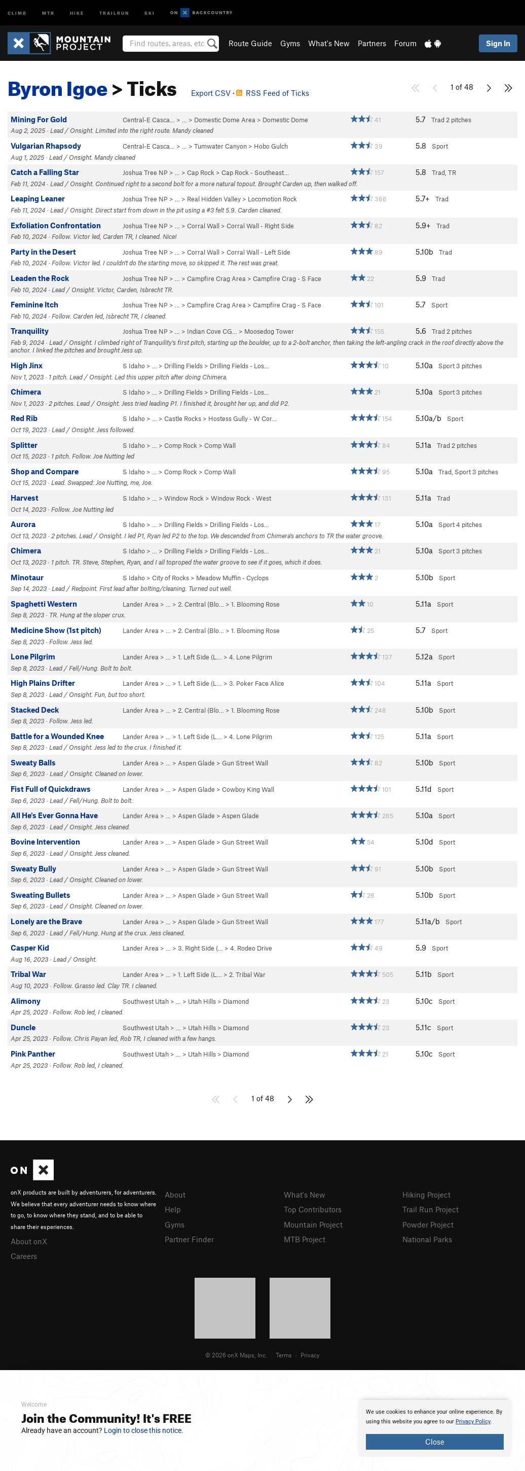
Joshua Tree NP (145, 172)
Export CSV (211, 92)
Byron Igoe (58, 84)
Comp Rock (180, 445)
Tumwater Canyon (220, 146)
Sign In (498, 43)
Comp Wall (220, 445)
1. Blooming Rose (255, 604)
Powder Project (428, 1224)
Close (434, 1441)
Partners (372, 43)
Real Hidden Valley (214, 199)
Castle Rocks (182, 418)
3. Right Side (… (200, 948)
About (175, 1194)
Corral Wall (203, 226)
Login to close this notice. (143, 1430)
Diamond (236, 1001)
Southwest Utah (146, 1001)
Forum (405, 43)
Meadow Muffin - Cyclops (232, 578)
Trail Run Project (430, 1209)
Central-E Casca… (149, 120)
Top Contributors (313, 1209)
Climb (17, 12)
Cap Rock (200, 172)
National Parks (427, 1239)
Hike (77, 12)
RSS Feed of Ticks (272, 92)
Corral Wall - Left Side (258, 252)
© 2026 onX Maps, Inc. (236, 1354)
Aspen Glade (196, 763)
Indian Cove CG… (212, 331)
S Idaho (134, 366)
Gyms (290, 43)
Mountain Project (313, 1224)
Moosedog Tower (269, 331)
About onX (29, 1241)
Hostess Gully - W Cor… (242, 418)
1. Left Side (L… (200, 657)
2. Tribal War (247, 974)
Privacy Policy (473, 1421)
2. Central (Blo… (201, 604)
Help (173, 1209)
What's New (329, 43)
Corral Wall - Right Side (260, 226)
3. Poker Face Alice (256, 683)
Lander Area (141, 604)
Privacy (310, 1354)
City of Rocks (170, 578)
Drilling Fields (183, 366)
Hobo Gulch (271, 146)
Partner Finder (189, 1239)
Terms (284, 1354)
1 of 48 (462, 86)
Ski (149, 12)
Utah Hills (202, 1001)
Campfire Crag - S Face (287, 278)
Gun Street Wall (245, 763)
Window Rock (184, 498)
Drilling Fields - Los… (239, 366)
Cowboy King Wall (248, 789)
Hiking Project (426, 1194)
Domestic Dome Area (224, 120)
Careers (24, 1255)
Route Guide (250, 43)
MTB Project (304, 1239)
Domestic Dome (285, 120)
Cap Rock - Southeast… (255, 172)
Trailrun (114, 12)
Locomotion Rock (272, 199)
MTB (48, 12)
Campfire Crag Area (216, 278)
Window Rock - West (241, 498)
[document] (435, 1428)
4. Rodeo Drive (251, 948)
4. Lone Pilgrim (250, 657)
